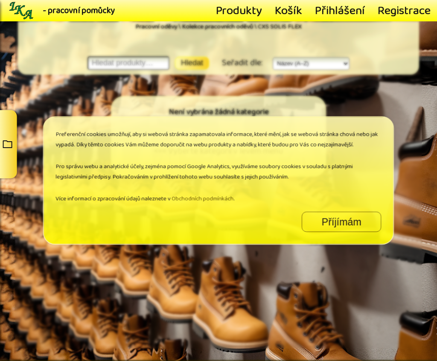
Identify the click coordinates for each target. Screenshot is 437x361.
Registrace (404, 11)
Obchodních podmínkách (210, 190)
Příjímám (286, 203)
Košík (288, 11)
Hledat (192, 62)
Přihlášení (340, 11)
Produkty (239, 11)
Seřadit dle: (243, 62)
